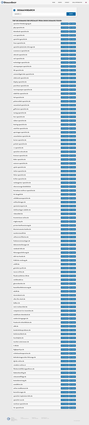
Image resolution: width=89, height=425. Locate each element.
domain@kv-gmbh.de (25, 418)
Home (53, 2)
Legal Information (77, 2)
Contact (67, 2)
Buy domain (72, 23)
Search (60, 2)
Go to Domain (64, 23)
